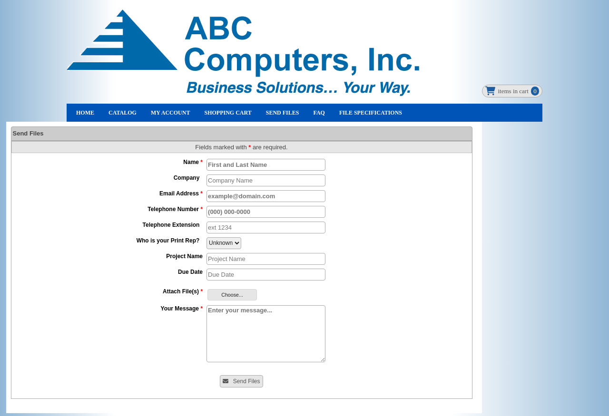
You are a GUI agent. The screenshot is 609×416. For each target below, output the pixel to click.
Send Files (282, 112)
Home (85, 112)
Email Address (181, 193)
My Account (170, 112)
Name (193, 162)
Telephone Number (175, 209)
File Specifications (370, 112)
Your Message (182, 308)
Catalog (122, 112)
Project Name (184, 256)
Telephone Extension (173, 225)
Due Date (190, 272)
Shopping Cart (227, 112)
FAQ (318, 112)
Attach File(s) (183, 291)
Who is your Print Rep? (170, 240)
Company (188, 177)
